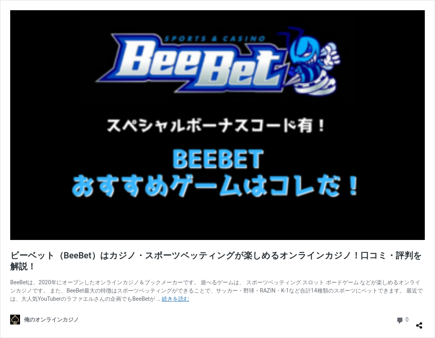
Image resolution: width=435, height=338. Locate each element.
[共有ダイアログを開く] (419, 322)
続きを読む (175, 299)
